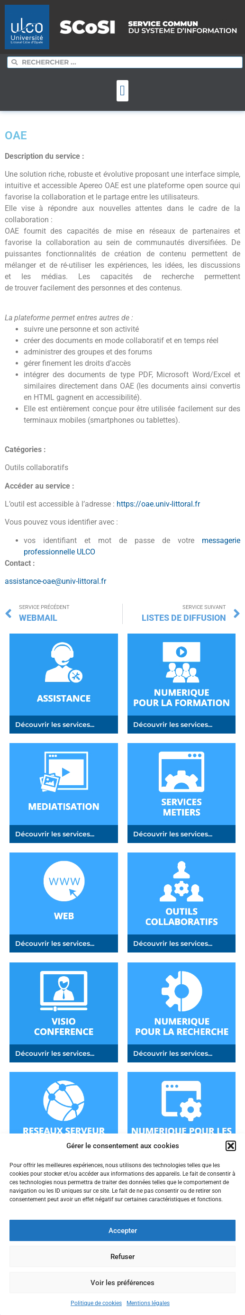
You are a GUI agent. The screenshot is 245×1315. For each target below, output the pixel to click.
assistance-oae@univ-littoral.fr (55, 581)
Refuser (122, 1256)
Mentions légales (148, 1303)
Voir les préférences (122, 1283)
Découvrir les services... (54, 724)
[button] (231, 1146)
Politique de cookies (96, 1303)
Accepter (123, 1230)
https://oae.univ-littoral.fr (158, 503)
